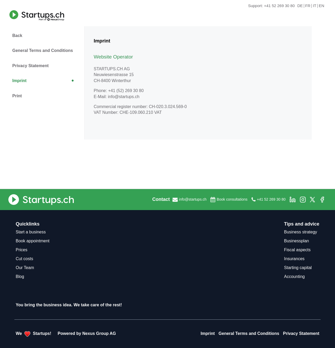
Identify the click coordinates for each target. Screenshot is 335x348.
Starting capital (298, 267)
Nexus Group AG (99, 333)
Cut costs (24, 258)
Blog (20, 276)
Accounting (294, 276)
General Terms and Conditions (42, 50)
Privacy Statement (30, 65)
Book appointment (32, 241)
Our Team (25, 267)
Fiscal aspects (297, 250)
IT (314, 6)
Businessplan (296, 241)
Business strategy (300, 232)
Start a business (31, 232)
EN (321, 6)
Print (17, 96)
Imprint (19, 80)
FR (307, 6)
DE (300, 6)
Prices (21, 250)
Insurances (294, 258)
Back (17, 35)
